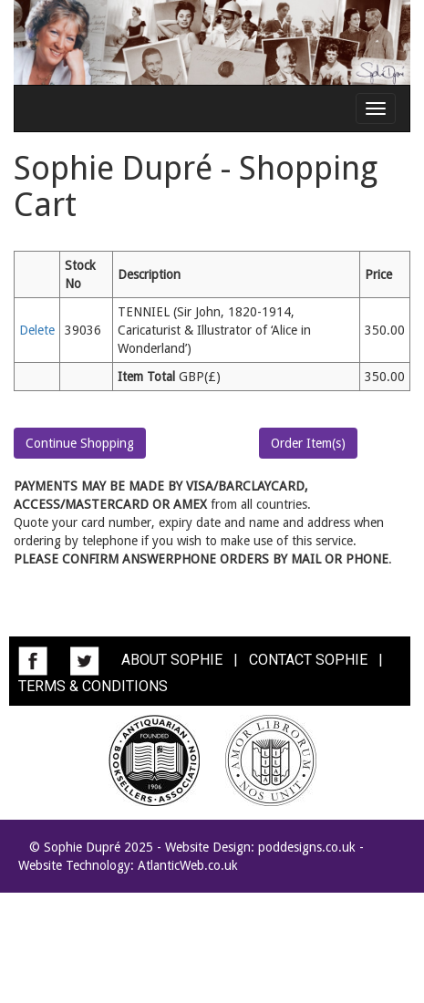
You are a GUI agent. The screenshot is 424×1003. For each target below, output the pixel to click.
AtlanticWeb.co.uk (188, 865)
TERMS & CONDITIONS (93, 686)
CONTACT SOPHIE (308, 659)
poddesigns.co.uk (307, 847)
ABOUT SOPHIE (171, 659)
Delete (37, 330)
